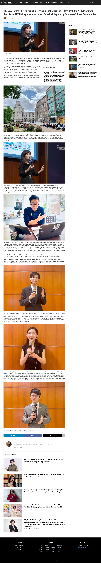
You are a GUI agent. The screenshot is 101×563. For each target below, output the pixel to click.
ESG (21, 2)
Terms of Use (19, 549)
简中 (90, 2)
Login (96, 2)
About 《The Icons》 (19, 545)
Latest (59, 547)
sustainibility (25, 430)
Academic (47, 547)
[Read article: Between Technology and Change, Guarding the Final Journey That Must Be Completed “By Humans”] (13, 464)
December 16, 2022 (82, 36)
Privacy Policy (19, 547)
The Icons (32, 430)
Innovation (62, 2)
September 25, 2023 (15, 18)
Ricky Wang (27, 509)
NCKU (16, 430)
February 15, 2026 (35, 509)
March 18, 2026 (81, 67)
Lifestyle (47, 549)
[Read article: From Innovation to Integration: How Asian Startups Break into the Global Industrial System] (13, 480)
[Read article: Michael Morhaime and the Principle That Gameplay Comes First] (73, 67)
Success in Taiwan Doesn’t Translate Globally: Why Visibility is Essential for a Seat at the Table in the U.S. (87, 50)
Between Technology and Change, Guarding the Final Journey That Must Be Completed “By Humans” (54, 72)
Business (35, 2)
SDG (17, 2)
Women (59, 551)
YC (8, 18)
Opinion (59, 549)
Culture (46, 551)
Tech (53, 549)
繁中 (93, 2)
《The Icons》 (34, 66)
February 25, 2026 (35, 494)
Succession (54, 2)
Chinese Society (10, 430)
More (68, 2)
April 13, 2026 (81, 53)
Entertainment (59, 545)
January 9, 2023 (81, 45)
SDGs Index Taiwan (8, 134)
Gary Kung (27, 494)
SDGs (20, 430)
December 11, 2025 (35, 528)
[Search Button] (99, 2)
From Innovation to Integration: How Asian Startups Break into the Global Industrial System (54, 76)
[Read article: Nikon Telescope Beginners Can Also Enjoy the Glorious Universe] (73, 59)
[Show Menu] (1, 2)
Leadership (28, 2)
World (41, 2)
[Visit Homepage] (8, 2)
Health (47, 2)
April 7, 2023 (81, 59)
